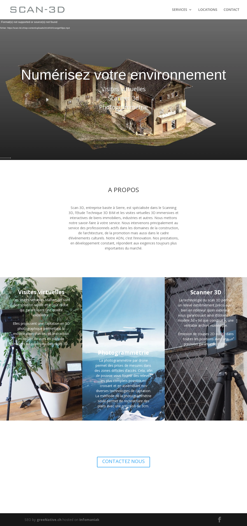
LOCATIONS (207, 10)
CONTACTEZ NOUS (123, 461)
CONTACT (231, 10)
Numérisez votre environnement (123, 75)
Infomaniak (89, 519)
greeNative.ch (49, 519)
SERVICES (179, 10)
